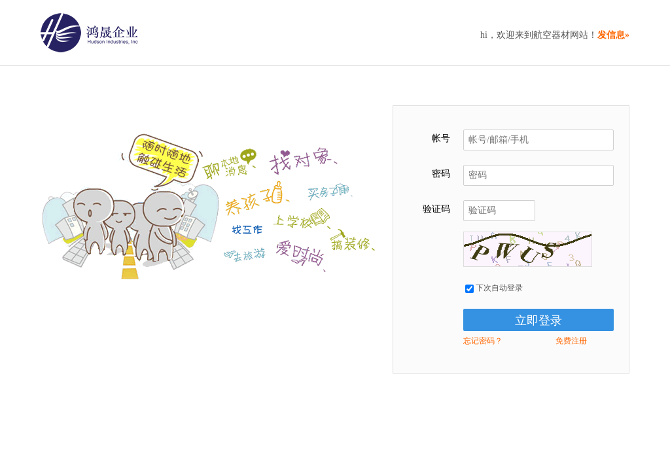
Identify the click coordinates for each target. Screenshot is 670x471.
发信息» (613, 35)
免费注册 (571, 340)
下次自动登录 (494, 287)
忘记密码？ (482, 340)
